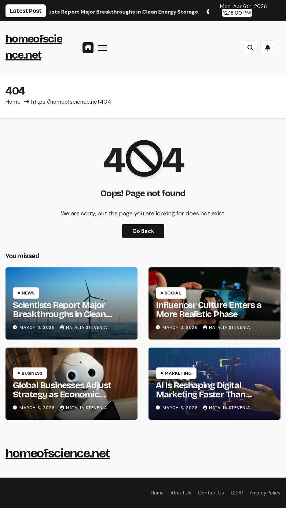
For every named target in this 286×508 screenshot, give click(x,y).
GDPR (237, 493)
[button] (250, 47)
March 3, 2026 (37, 327)
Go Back (143, 231)
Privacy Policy (265, 493)
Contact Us (211, 493)
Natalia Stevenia (83, 327)
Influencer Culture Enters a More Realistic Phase (208, 309)
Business (32, 373)
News (28, 293)
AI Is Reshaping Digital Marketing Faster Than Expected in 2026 (200, 394)
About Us (180, 493)
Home (13, 101)
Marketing (178, 373)
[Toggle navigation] (102, 47)
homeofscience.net (58, 453)
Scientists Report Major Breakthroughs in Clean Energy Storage (59, 314)
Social (173, 293)
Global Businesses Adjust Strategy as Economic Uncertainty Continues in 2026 (62, 399)
